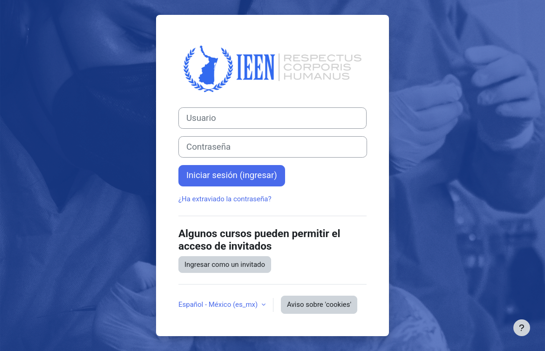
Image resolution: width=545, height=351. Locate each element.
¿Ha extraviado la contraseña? (225, 199)
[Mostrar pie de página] (521, 327)
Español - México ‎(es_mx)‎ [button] (218, 304)
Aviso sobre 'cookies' (319, 304)
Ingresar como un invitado (224, 264)
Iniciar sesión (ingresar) (231, 175)
